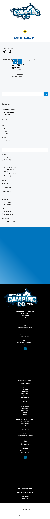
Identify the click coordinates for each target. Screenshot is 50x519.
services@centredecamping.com (25, 342)
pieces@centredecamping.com (25, 335)
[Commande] (37, 60)
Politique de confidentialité (25, 505)
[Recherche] (46, 94)
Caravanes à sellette (7, 114)
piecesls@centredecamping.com (25, 443)
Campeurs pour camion (8, 112)
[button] (25, 25)
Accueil (4, 48)
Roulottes (4, 117)
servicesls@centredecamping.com (25, 450)
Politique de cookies (25, 509)
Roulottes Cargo (6, 119)
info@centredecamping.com (25, 327)
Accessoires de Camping (8, 109)
